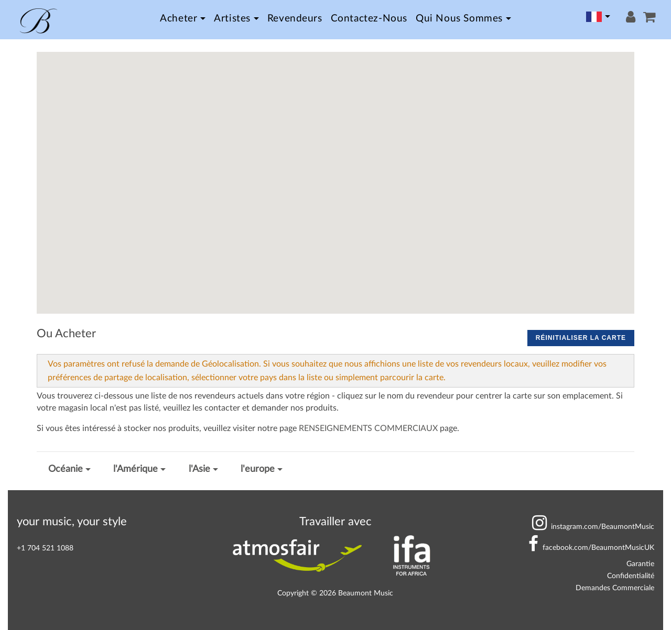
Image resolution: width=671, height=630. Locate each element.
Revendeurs (294, 19)
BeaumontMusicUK (591, 547)
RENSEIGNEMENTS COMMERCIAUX (368, 428)
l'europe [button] (258, 469)
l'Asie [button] (199, 469)
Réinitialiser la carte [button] (581, 337)
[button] (617, 90)
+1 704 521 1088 (45, 548)
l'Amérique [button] (135, 469)
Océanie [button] (65, 469)
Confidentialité (630, 576)
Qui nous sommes (459, 19)
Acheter (178, 19)
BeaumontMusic (593, 526)
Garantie (640, 564)
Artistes (232, 19)
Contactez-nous (369, 19)
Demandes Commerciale (615, 588)
